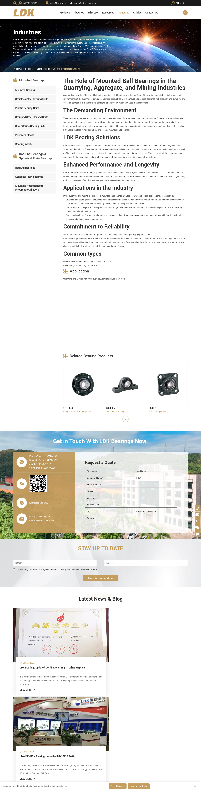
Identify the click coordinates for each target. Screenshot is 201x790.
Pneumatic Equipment (113, 744)
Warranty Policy (135, 740)
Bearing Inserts (23, 144)
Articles (137, 12)
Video (151, 713)
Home (19, 69)
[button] (125, 419)
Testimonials (134, 736)
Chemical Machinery (88, 713)
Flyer (151, 704)
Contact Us (151, 12)
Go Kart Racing (86, 731)
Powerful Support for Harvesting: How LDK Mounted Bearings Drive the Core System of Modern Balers (168, 749)
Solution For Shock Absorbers (91, 739)
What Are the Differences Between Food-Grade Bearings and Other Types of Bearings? (168, 736)
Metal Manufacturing (112, 726)
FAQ (151, 700)
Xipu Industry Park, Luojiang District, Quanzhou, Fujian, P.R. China (163, 772)
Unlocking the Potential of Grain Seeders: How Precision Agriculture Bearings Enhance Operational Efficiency (168, 745)
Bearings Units (43, 69)
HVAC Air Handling (64, 700)
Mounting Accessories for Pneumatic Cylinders (29, 187)
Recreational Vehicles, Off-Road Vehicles (67, 744)
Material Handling (87, 704)
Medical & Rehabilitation (90, 722)
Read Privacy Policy (139, 786)
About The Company (137, 700)
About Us (79, 12)
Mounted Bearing (25, 90)
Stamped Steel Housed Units (31, 117)
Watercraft (107, 748)
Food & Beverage (110, 700)
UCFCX (68, 408)
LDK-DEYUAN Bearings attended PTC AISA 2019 (98, 646)
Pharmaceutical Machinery (67, 717)
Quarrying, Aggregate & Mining (66, 69)
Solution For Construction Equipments (114, 739)
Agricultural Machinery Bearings (67, 704)
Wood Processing (110, 717)
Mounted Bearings (29, 80)
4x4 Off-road (108, 731)
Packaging (61, 709)
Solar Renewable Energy (67, 735)
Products (65, 12)
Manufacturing (135, 727)
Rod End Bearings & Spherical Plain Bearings (33, 156)
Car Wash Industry (111, 709)
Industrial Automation (89, 735)
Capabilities (133, 732)
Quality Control (135, 723)
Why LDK (93, 12)
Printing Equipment (88, 717)
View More (28, 667)
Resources (108, 12)
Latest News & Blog (100, 599)
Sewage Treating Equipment (67, 713)
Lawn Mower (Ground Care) (67, 722)
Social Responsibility (137, 704)
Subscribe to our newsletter (100, 578)
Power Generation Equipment (67, 726)
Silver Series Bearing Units (30, 126)
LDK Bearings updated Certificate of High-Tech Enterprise (40, 646)
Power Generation (87, 744)
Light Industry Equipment (114, 722)
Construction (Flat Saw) (90, 709)
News (130, 709)
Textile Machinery (111, 735)
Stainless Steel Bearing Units (31, 99)
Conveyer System (64, 731)
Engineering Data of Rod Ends (156, 645)
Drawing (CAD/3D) (157, 717)
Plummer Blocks (24, 135)
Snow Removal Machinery (114, 704)
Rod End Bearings (25, 167)
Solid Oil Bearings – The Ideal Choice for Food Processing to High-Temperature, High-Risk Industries (168, 732)
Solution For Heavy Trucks (67, 739)
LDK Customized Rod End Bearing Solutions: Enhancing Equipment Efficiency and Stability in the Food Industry (168, 740)
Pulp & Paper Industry (89, 726)
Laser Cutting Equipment (67, 748)
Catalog (152, 709)
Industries (123, 12)
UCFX (153, 408)
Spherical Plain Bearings (29, 176)
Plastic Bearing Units (27, 108)
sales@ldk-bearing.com (60, 3)
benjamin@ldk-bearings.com (84, 3)
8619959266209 (29, 3)
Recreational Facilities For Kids (114, 713)
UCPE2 (110, 408)
